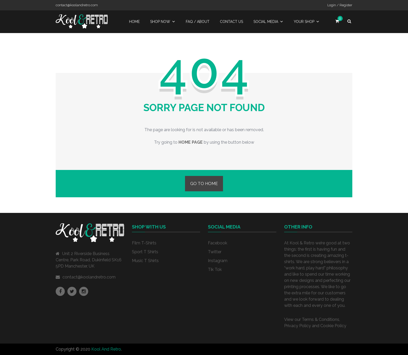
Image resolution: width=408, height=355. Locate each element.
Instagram (217, 260)
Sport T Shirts (145, 251)
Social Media (268, 21)
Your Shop (307, 21)
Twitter (214, 251)
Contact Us (231, 21)
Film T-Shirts (144, 242)
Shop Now (162, 21)
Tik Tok (215, 269)
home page (190, 142)
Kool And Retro (106, 349)
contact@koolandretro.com (89, 277)
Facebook (217, 242)
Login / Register (339, 5)
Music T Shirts (145, 260)
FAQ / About (197, 21)
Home (134, 21)
